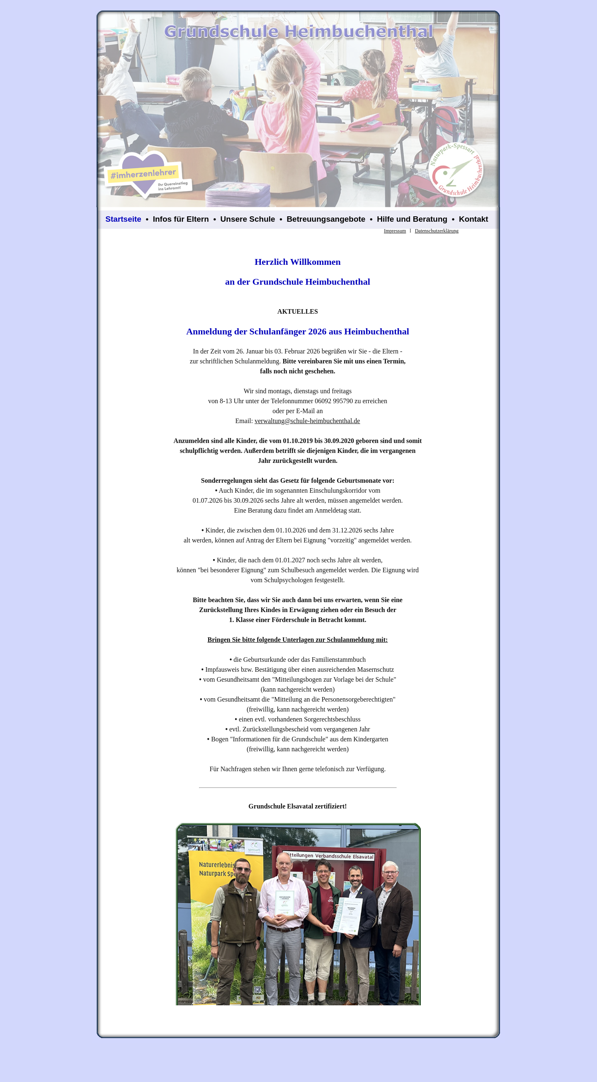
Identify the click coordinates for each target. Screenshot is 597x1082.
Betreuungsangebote (325, 219)
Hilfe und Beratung (412, 219)
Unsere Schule (248, 219)
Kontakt (473, 219)
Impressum (395, 231)
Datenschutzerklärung (437, 231)
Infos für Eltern (181, 219)
